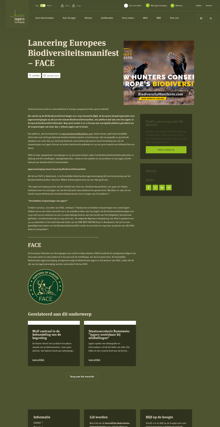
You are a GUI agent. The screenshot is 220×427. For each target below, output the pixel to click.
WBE (163, 17)
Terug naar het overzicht (82, 397)
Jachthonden (111, 17)
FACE (95, 115)
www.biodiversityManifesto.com (77, 133)
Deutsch (209, 5)
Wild (149, 17)
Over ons (178, 17)
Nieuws (92, 17)
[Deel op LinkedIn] (162, 187)
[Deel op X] (155, 187)
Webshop (179, 5)
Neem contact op (166, 149)
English (198, 5)
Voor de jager (73, 17)
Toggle (46, 5)
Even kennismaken (48, 17)
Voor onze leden (135, 5)
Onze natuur (132, 17)
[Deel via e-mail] (169, 187)
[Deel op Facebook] (148, 187)
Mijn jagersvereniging (159, 5)
